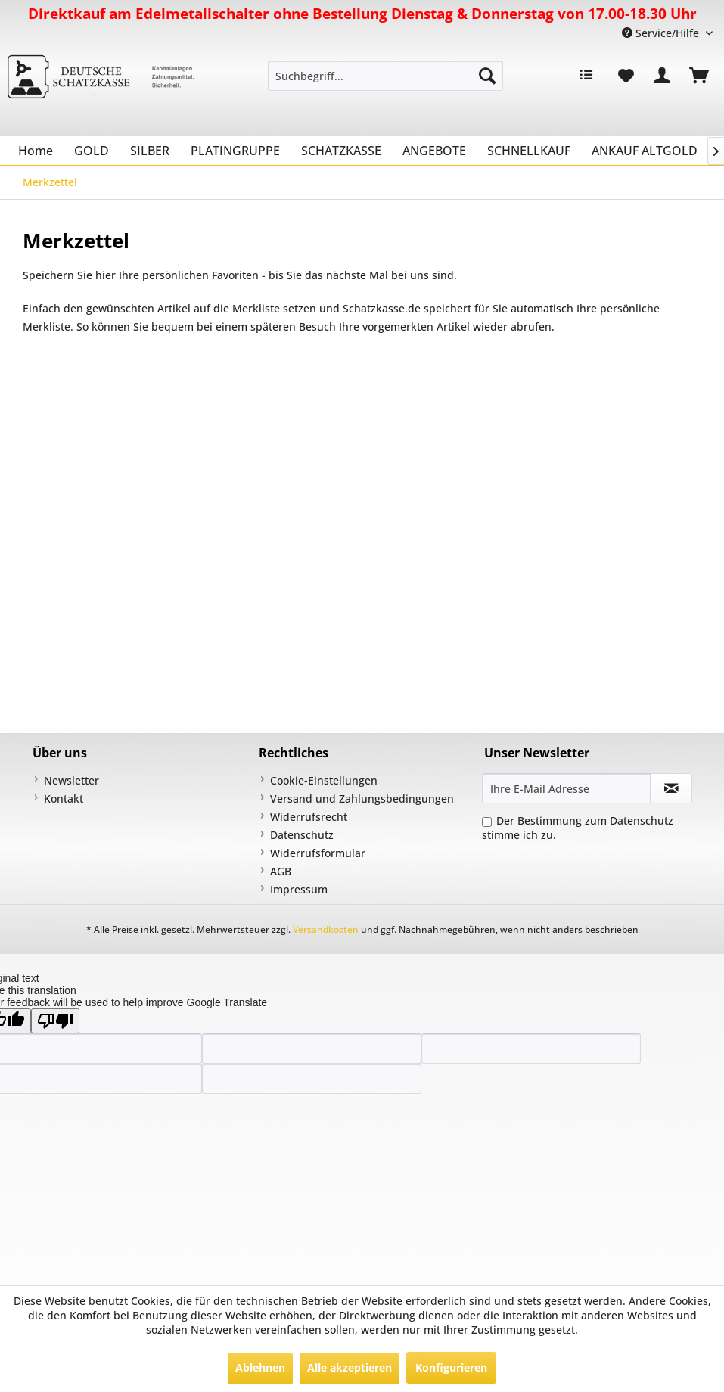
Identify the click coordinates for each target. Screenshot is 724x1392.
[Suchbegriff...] (385, 76)
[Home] (36, 150)
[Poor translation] (55, 1020)
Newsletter (71, 780)
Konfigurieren (451, 1367)
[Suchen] (487, 76)
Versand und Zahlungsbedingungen (362, 798)
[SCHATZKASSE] (341, 150)
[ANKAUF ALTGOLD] (644, 150)
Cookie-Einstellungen (324, 780)
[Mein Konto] (663, 76)
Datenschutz (302, 835)
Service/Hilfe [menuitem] (662, 33)
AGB (280, 871)
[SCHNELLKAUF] (529, 150)
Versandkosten (326, 929)
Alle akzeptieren (349, 1367)
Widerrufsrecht (308, 816)
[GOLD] (92, 150)
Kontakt (63, 798)
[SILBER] (150, 150)
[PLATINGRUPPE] (235, 150)
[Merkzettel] (626, 76)
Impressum (299, 889)
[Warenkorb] (700, 76)
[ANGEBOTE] (434, 150)
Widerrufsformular (317, 853)
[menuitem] (385, 76)
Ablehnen (260, 1367)
